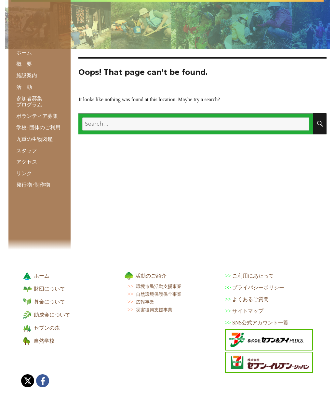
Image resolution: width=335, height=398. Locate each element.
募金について (49, 302)
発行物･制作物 (33, 185)
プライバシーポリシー (258, 287)
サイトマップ (247, 311)
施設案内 (26, 75)
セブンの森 (47, 328)
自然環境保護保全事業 (158, 294)
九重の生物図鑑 (34, 139)
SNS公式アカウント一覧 (260, 322)
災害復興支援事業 (154, 309)
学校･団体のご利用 (38, 127)
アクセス (26, 162)
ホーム (24, 52)
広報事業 (145, 302)
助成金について (52, 315)
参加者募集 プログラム (29, 101)
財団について (49, 289)
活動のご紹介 (151, 276)
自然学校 (44, 341)
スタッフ (26, 150)
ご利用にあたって (253, 276)
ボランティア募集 (37, 116)
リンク (24, 173)
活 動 (24, 87)
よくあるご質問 (250, 299)
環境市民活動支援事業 (158, 286)
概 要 (24, 64)
